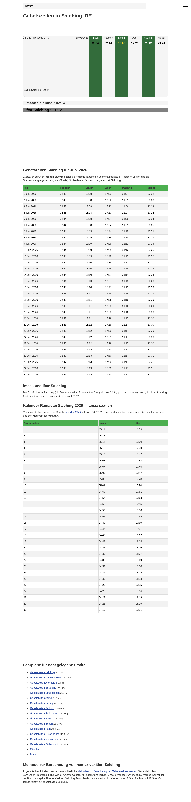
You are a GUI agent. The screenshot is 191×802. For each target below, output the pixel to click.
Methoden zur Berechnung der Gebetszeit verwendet (106, 771)
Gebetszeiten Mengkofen (44, 739)
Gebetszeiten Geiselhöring (45, 734)
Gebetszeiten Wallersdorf (44, 744)
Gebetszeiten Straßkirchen (45, 693)
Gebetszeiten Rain (40, 728)
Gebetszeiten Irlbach (41, 718)
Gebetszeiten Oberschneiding (46, 677)
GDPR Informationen (34, 797)
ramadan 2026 (73, 412)
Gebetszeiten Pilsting (41, 703)
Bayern (29, 6)
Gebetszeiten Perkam (42, 708)
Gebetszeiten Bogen (41, 723)
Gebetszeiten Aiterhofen (43, 682)
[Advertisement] (56, 66)
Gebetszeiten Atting (41, 698)
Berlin (33, 754)
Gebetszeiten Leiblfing (42, 672)
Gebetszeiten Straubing (43, 688)
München (35, 749)
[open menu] (185, 5)
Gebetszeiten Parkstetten (44, 713)
